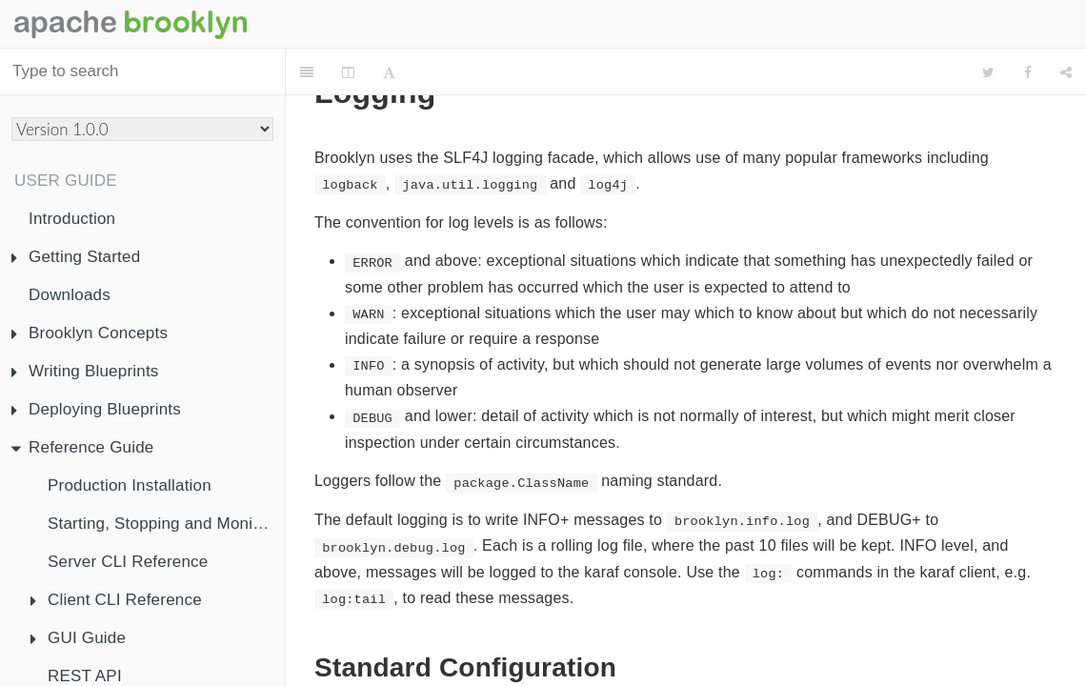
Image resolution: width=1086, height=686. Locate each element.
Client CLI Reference (116, 600)
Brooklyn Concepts (89, 333)
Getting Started (75, 257)
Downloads (70, 295)
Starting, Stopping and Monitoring (166, 523)
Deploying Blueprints (96, 409)
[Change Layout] (348, 72)
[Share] (1066, 72)
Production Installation (129, 485)
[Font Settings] (389, 72)
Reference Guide (82, 447)
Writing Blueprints (85, 371)
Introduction (72, 219)
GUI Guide (78, 638)
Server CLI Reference (128, 562)
